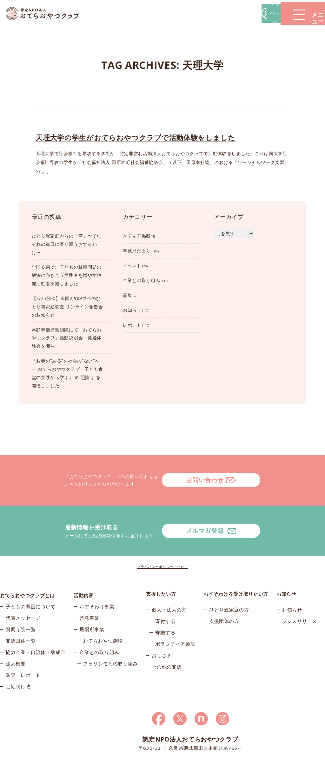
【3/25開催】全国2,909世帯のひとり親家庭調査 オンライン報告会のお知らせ (67, 306)
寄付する (165, 595)
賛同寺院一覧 (21, 607)
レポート (132, 325)
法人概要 (16, 641)
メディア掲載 (137, 236)
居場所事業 (91, 607)
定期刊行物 (18, 664)
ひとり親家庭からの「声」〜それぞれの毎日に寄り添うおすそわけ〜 (67, 244)
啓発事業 (89, 595)
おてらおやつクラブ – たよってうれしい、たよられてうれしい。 (47, 13)
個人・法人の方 (169, 584)
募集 (127, 295)
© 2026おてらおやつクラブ (48, 758)
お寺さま (162, 630)
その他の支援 (167, 641)
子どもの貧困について (31, 584)
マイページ (228, 13)
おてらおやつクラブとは (27, 568)
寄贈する (165, 607)
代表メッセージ (23, 595)
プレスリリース (299, 595)
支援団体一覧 (21, 618)
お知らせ (132, 310)
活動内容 (84, 568)
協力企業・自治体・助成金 (35, 630)
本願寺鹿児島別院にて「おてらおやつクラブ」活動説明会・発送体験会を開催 (67, 338)
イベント (132, 266)
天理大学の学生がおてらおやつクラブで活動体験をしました (135, 137)
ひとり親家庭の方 (229, 584)
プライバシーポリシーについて (162, 541)
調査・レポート (23, 653)
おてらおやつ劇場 (103, 618)
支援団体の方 (224, 595)
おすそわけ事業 (96, 584)
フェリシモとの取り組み (110, 641)
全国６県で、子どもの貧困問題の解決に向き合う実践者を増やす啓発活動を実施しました (67, 275)
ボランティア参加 (175, 618)
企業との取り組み (141, 280)
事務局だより (137, 251)
